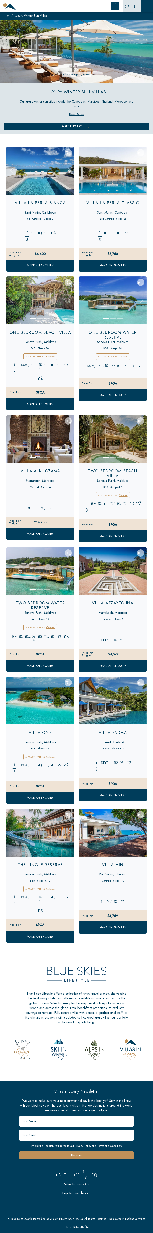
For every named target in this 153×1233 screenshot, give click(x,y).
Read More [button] (76, 114)
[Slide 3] (47, 189)
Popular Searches (76, 1193)
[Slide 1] (33, 189)
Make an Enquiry (40, 265)
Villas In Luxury (76, 1184)
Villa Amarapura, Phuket (76, 74)
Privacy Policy (83, 1146)
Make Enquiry (76, 126)
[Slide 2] (40, 189)
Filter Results (76, 1227)
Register (76, 1155)
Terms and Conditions (109, 1146)
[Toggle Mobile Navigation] (147, 6)
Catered (50, 356)
